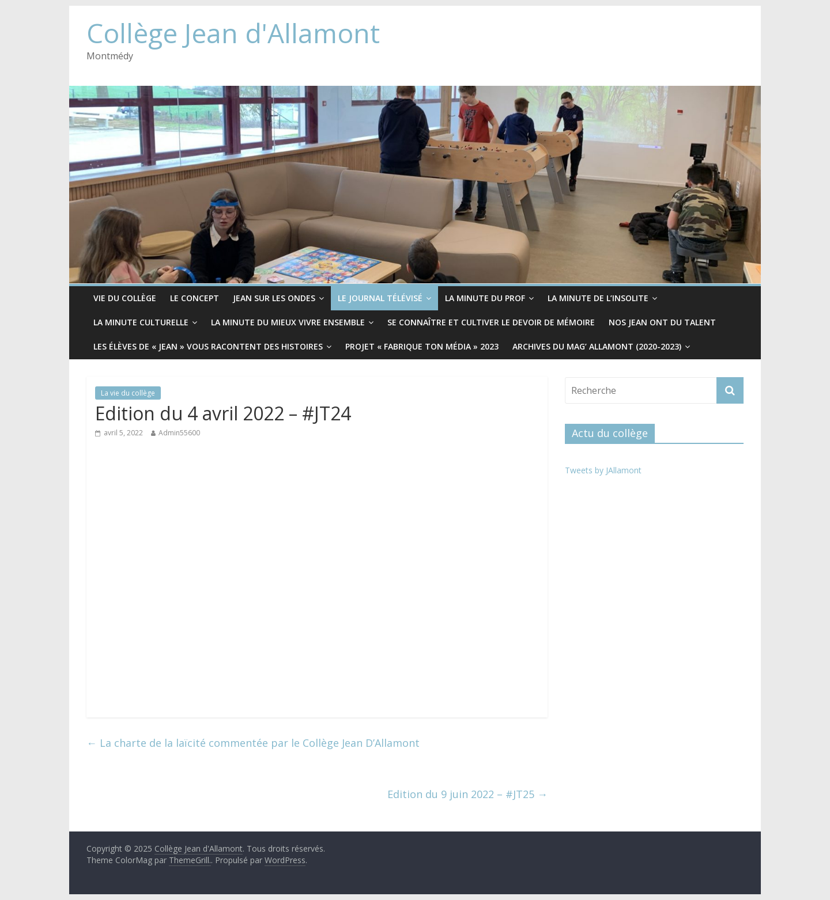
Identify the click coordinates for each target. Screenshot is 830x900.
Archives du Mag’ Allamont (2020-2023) (596, 346)
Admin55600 (179, 433)
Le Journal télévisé (380, 298)
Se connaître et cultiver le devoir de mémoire (491, 322)
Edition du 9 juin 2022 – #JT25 (467, 794)
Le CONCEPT (194, 298)
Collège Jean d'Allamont (233, 33)
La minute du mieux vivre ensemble (288, 322)
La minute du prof (485, 298)
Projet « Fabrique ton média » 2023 (422, 346)
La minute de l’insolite (598, 298)
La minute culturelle (140, 322)
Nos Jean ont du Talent (662, 322)
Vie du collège (124, 298)
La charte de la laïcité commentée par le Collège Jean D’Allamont (253, 743)
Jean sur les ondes (274, 298)
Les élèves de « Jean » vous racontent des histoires (208, 346)
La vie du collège (128, 393)
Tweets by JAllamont (603, 470)
